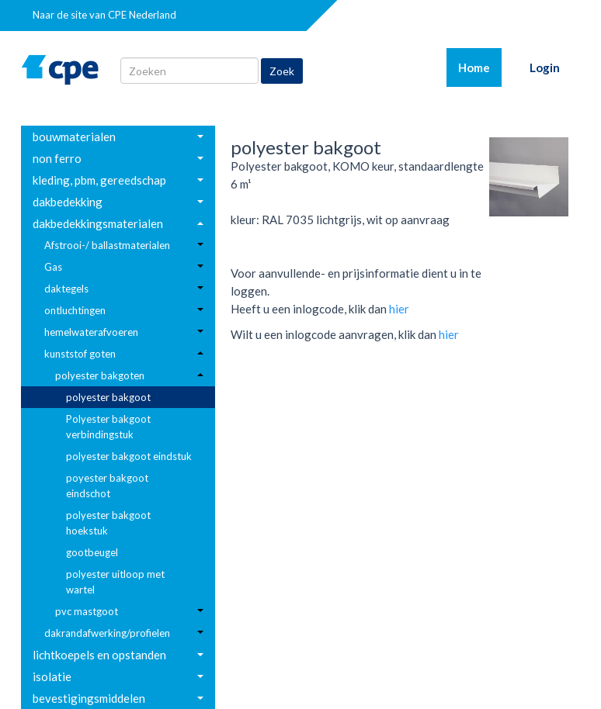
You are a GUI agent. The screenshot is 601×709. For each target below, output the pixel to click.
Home (480, 66)
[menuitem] (118, 136)
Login (545, 67)
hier (399, 309)
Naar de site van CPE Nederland (104, 15)
